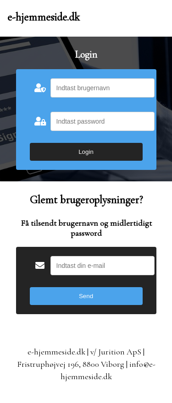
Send (86, 296)
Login (86, 151)
